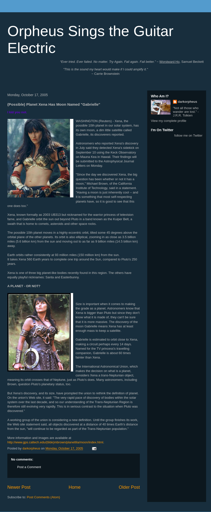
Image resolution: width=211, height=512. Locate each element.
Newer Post (18, 487)
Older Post (129, 487)
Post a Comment (29, 467)
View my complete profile (168, 121)
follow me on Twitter (188, 135)
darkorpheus (187, 101)
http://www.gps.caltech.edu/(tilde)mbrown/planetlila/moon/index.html (55, 442)
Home (75, 487)
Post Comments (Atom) (43, 497)
